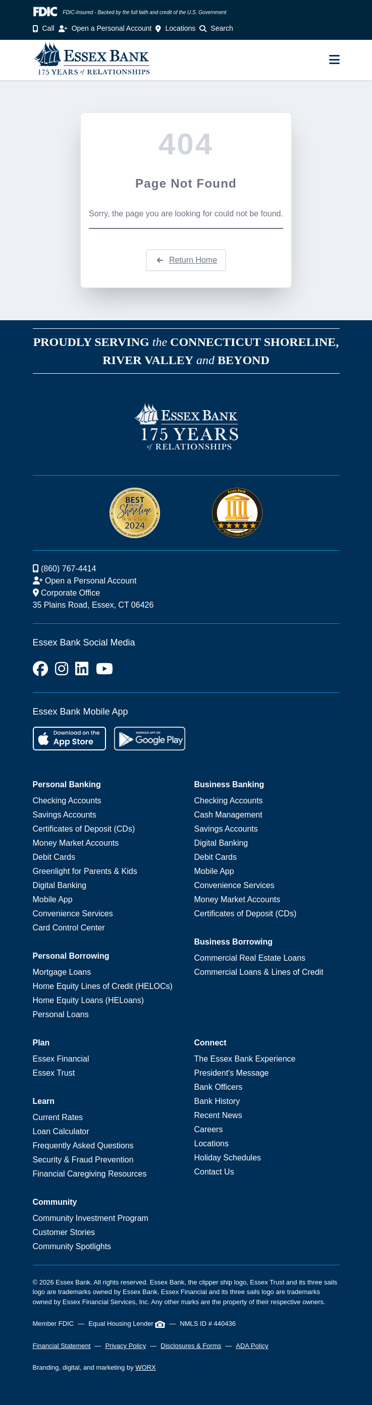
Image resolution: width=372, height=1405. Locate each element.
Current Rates (58, 1117)
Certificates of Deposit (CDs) (84, 829)
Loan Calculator (61, 1131)
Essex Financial (61, 1059)
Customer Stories (64, 1232)
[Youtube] (104, 669)
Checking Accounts (67, 800)
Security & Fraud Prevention (83, 1159)
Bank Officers (218, 1087)
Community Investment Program (90, 1218)
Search (216, 28)
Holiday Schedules (227, 1157)
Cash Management (228, 814)
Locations (211, 1143)
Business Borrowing (233, 942)
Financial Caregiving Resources (90, 1173)
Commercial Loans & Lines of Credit (259, 972)
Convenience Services (73, 913)
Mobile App (53, 899)
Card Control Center (69, 927)
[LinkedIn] (81, 669)
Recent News (218, 1115)
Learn (44, 1101)
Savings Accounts (64, 814)
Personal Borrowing (71, 956)
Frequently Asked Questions (83, 1145)
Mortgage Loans (62, 972)
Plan (41, 1042)
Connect (210, 1042)
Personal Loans (61, 1014)
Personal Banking (67, 784)
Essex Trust (54, 1073)
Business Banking (229, 784)
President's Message (231, 1073)
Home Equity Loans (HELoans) (88, 1000)
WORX (145, 1367)
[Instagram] (61, 669)
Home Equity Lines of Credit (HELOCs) (103, 986)
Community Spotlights (72, 1246)
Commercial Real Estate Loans (250, 958)
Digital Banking (60, 885)
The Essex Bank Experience (245, 1059)
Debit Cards (54, 857)
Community (55, 1202)
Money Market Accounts (76, 843)
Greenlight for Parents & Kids (85, 871)
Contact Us (214, 1171)
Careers (208, 1129)
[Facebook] (40, 669)
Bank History (217, 1101)
